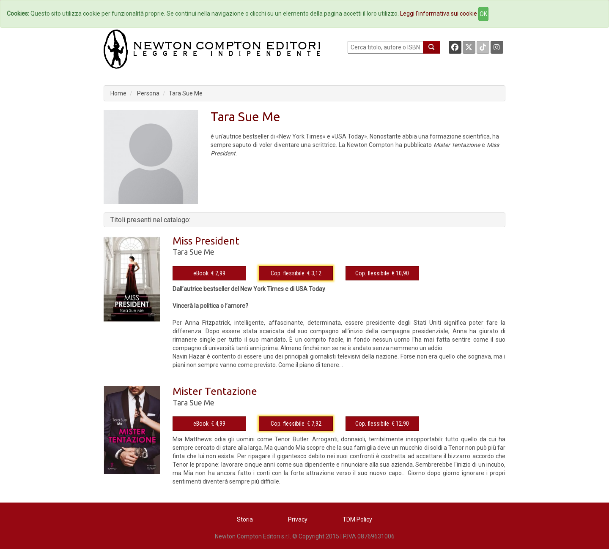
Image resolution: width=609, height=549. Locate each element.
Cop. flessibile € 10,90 (382, 273)
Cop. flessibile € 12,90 (382, 423)
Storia (245, 519)
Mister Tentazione (215, 391)
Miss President (206, 241)
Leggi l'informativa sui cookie (438, 13)
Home (118, 93)
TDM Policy (357, 519)
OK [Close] (483, 14)
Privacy (297, 519)
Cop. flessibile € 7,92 (296, 423)
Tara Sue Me (186, 93)
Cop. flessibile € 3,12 (296, 273)
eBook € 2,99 (209, 273)
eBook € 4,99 (209, 423)
